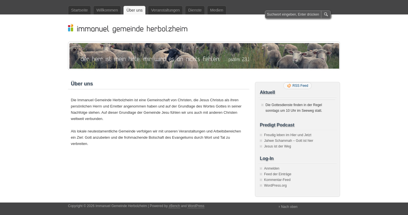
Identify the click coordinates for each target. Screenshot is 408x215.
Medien (216, 10)
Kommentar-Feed (277, 180)
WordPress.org (275, 185)
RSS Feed (300, 86)
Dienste (194, 10)
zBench (174, 206)
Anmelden (271, 168)
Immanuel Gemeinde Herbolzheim (207, 28)
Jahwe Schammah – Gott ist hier (288, 141)
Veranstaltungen (165, 10)
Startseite (79, 10)
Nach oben (289, 207)
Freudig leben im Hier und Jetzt (287, 135)
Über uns (134, 10)
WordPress (196, 206)
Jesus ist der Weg (277, 146)
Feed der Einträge (277, 174)
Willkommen (107, 10)
